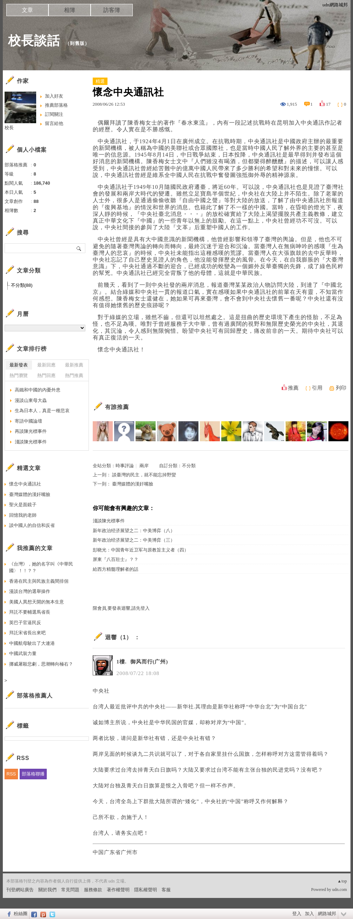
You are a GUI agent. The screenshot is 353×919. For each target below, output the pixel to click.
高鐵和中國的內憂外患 (37, 389)
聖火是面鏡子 (23, 504)
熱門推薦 (74, 375)
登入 (296, 913)
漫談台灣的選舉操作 (29, 591)
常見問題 (70, 889)
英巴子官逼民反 (25, 622)
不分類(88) (22, 285)
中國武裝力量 (23, 653)
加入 (309, 913)
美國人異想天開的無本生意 (36, 601)
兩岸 (144, 465)
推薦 (293, 388)
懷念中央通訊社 (25, 484)
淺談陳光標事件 (109, 520)
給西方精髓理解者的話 (115, 569)
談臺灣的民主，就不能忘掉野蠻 (144, 474)
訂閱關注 (54, 114)
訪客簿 (111, 10)
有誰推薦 (117, 407)
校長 (9, 127)
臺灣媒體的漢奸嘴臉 (132, 484)
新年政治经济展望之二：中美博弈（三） (134, 540)
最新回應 (46, 365)
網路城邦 (327, 913)
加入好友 (54, 96)
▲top (342, 881)
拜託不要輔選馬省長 (29, 612)
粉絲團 (20, 913)
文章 (27, 10)
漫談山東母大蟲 (31, 400)
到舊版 (77, 43)
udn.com (339, 889)
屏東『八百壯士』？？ (115, 559)
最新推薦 (74, 365)
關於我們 (47, 889)
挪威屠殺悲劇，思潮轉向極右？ (41, 664)
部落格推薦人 (35, 696)
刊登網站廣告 (20, 889)
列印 (341, 388)
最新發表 (18, 365)
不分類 (189, 465)
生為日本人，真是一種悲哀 (42, 410)
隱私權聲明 (145, 889)
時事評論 (125, 465)
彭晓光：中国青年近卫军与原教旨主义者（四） (141, 550)
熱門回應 (46, 375)
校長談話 (34, 40)
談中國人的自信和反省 (32, 525)
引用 (317, 388)
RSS (11, 773)
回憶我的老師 (23, 515)
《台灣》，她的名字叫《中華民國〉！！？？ (41, 567)
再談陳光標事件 (31, 431)
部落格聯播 (33, 773)
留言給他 (54, 123)
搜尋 (79, 248)
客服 (166, 889)
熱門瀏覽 (18, 375)
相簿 (69, 10)
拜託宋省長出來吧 (27, 632)
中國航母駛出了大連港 (32, 643)
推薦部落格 (56, 105)
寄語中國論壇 (28, 421)
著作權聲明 (118, 889)
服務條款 (93, 889)
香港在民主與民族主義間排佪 (38, 581)
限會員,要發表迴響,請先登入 (121, 608)
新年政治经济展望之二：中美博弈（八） (134, 530)
